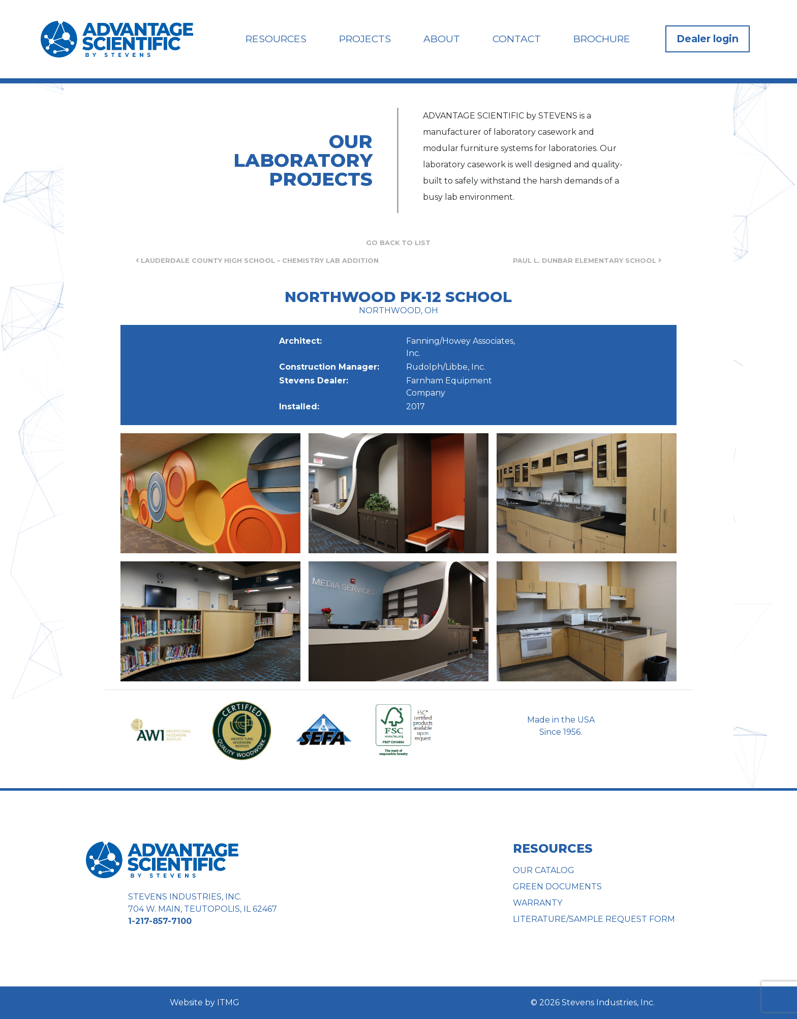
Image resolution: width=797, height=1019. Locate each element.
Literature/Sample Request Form (594, 919)
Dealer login (708, 39)
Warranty (537, 903)
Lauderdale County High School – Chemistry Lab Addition (257, 260)
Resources (276, 39)
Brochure (601, 39)
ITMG (228, 1002)
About (441, 39)
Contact (517, 39)
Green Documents (557, 886)
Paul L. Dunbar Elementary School (587, 260)
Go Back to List (398, 243)
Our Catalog (543, 870)
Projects (365, 39)
